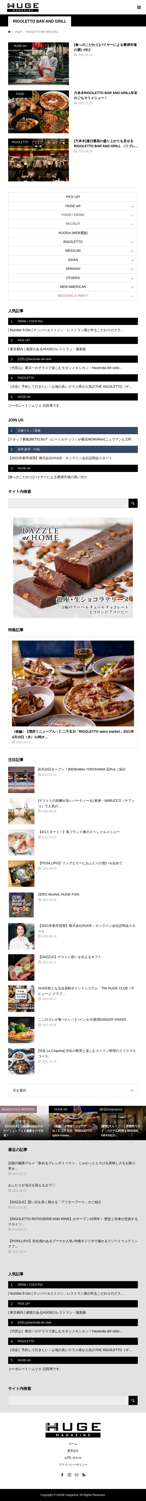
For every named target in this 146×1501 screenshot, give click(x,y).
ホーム (73, 1443)
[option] (24, 1123)
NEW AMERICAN (73, 287)
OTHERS (73, 278)
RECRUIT (73, 224)
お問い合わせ (73, 1457)
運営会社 (73, 1450)
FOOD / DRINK (73, 215)
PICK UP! (73, 197)
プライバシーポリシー (73, 1464)
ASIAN (73, 260)
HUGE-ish (72, 206)
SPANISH (73, 269)
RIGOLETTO (73, 242)
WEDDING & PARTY (73, 296)
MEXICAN (73, 251)
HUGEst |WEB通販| (73, 233)
